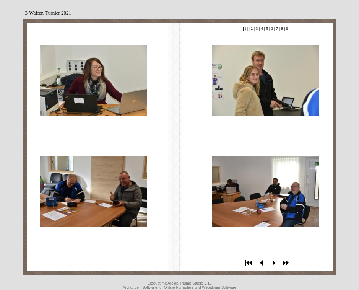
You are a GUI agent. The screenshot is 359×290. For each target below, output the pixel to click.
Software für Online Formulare (167, 287)
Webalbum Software (219, 287)
